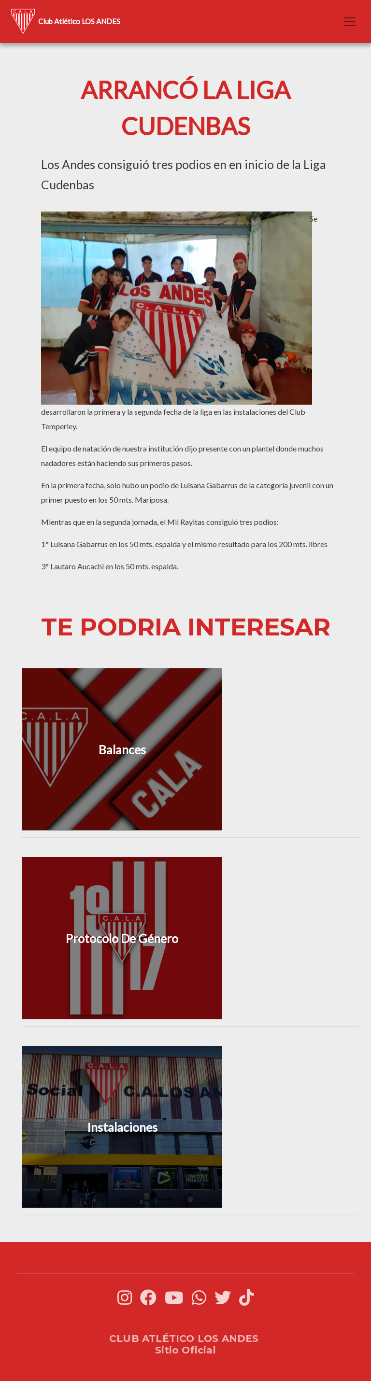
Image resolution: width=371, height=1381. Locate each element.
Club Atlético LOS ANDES (64, 21)
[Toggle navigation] (349, 21)
